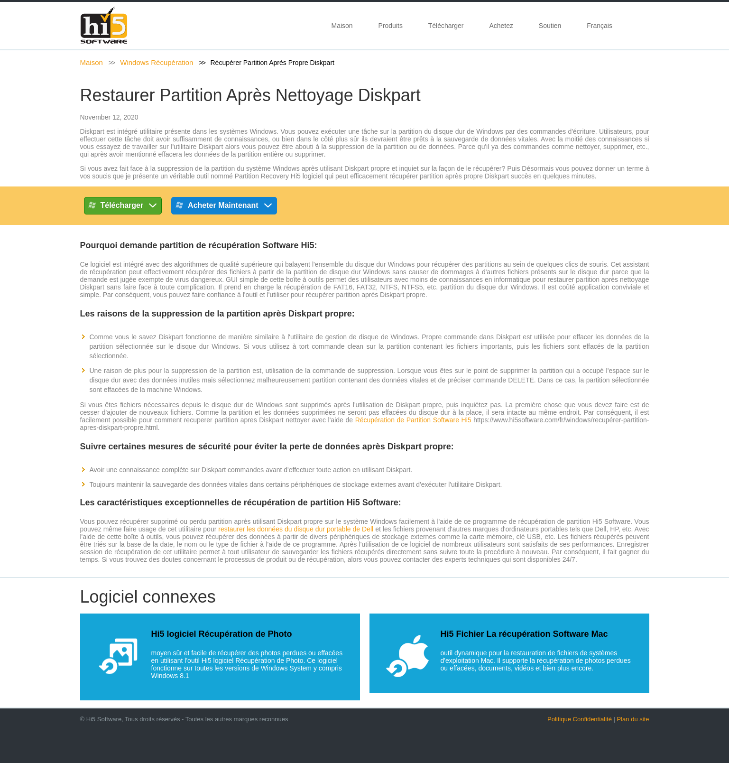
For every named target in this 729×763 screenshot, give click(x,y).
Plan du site (633, 719)
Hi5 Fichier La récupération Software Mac (524, 634)
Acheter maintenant (223, 207)
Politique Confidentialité (579, 719)
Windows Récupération (156, 62)
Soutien (550, 25)
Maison (342, 25)
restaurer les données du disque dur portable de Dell (295, 529)
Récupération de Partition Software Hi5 (413, 420)
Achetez (501, 25)
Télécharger (446, 25)
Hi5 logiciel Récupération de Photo (221, 634)
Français (601, 25)
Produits (390, 25)
